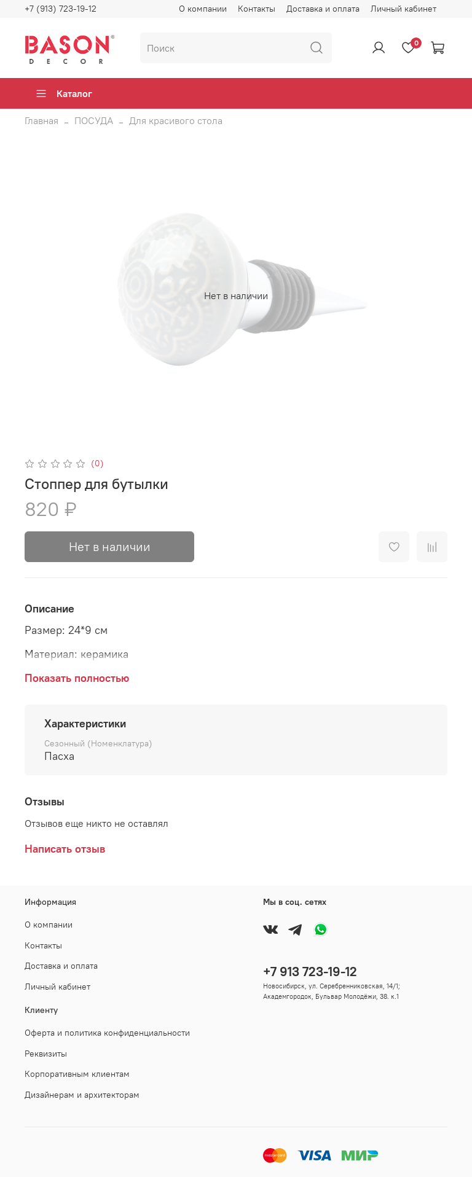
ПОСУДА (93, 120)
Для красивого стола (175, 120)
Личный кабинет (403, 8)
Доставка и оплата (323, 8)
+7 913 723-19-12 (310, 971)
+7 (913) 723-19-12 (60, 8)
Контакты (256, 8)
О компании (203, 8)
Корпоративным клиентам (77, 1073)
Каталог (63, 93)
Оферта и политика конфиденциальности (107, 1032)
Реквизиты (46, 1053)
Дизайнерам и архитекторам (82, 1094)
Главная (41, 120)
